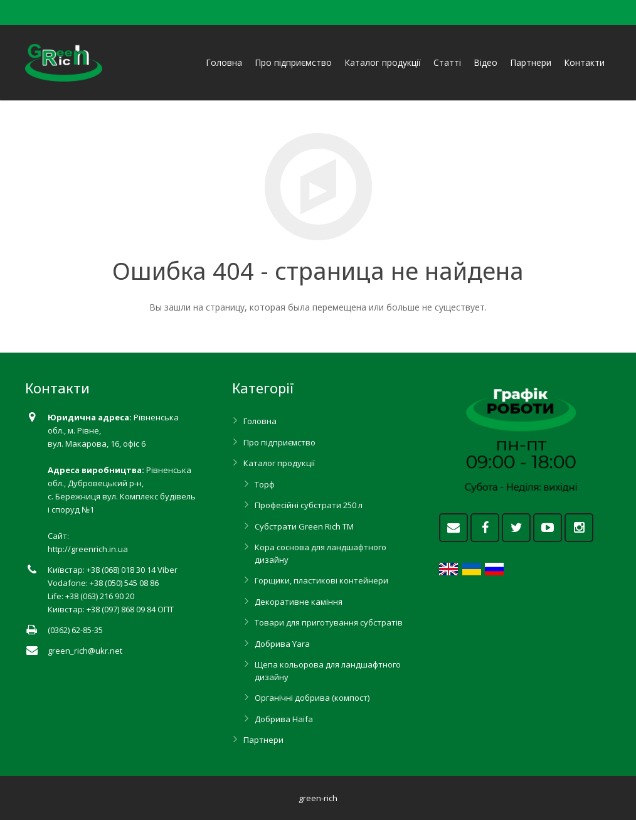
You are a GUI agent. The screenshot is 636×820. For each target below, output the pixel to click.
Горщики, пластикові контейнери (321, 580)
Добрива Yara (282, 643)
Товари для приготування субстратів (329, 622)
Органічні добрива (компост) (312, 697)
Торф (265, 484)
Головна (260, 421)
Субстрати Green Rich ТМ (304, 526)
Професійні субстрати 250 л (309, 505)
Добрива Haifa (284, 719)
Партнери (263, 739)
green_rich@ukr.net (85, 650)
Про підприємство (279, 442)
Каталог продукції (279, 463)
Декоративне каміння (298, 601)
